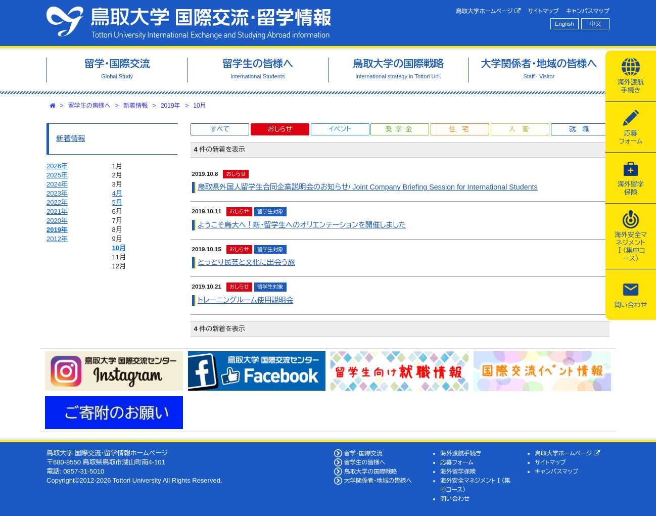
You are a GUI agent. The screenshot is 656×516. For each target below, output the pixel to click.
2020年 (57, 220)
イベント (340, 129)
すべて (219, 129)
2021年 (57, 211)
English (564, 23)
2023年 (57, 193)
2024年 (57, 184)
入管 (522, 129)
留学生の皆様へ (89, 105)
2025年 (57, 175)
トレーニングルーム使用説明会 (245, 300)
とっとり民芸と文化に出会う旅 (246, 262)
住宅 (462, 129)
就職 (582, 129)
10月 (199, 105)
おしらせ (280, 129)
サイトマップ (543, 11)
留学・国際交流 (363, 453)
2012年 (57, 239)
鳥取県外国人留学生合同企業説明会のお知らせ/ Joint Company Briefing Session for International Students (368, 187)
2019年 (170, 105)
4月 (117, 193)
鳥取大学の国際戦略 (370, 471)
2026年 (57, 166)
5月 (117, 202)
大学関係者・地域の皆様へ (378, 480)
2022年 (57, 202)
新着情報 (135, 105)
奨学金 (400, 129)
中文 (595, 23)
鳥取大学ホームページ (488, 11)
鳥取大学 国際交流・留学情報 (188, 23)
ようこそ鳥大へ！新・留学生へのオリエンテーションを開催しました (302, 225)
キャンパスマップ (588, 11)
